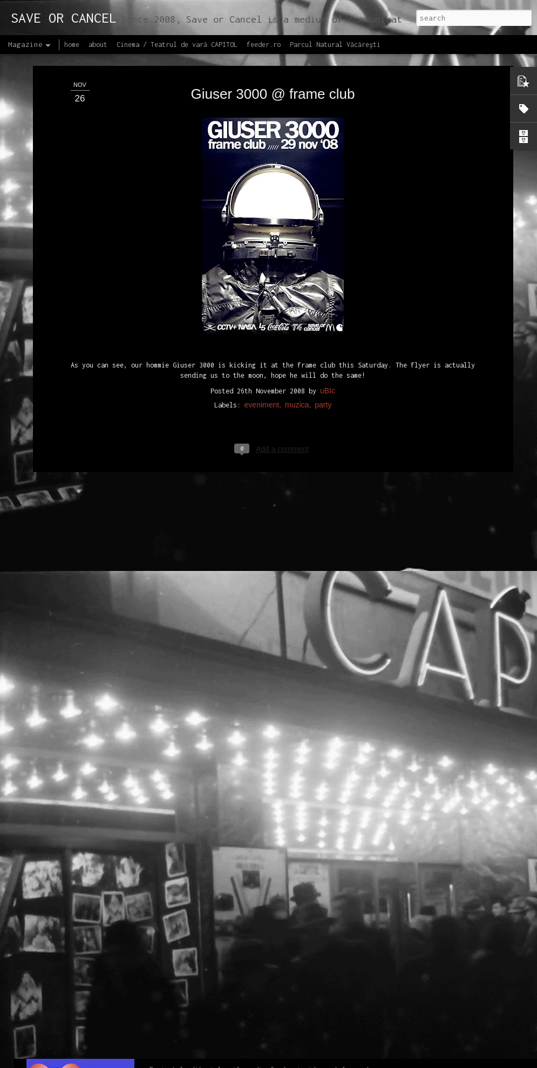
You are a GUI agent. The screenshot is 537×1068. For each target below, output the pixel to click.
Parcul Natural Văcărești (335, 44)
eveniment (262, 320)
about (98, 44)
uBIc (327, 306)
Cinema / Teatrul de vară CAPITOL (177, 44)
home (71, 44)
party (323, 320)
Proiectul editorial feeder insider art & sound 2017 (262, 1044)
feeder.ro (264, 44)
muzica (297, 320)
